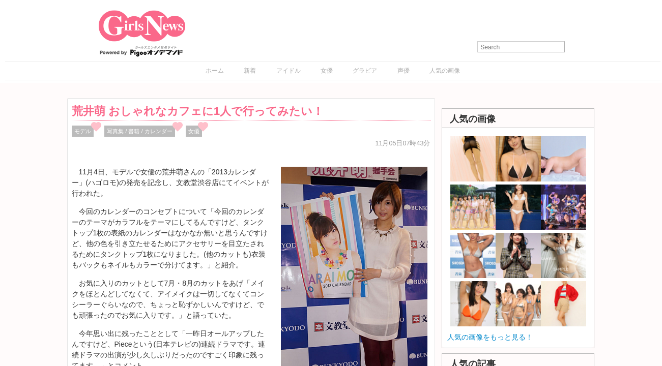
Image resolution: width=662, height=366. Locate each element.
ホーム (215, 70)
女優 (327, 70)
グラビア (365, 70)
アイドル (288, 70)
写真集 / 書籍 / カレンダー (139, 131)
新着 (250, 70)
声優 (403, 70)
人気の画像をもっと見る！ (490, 337)
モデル (82, 131)
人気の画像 (444, 70)
